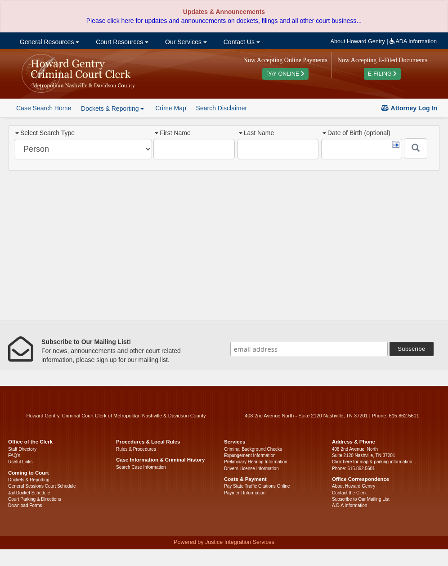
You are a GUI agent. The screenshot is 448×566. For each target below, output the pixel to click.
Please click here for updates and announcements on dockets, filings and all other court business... (224, 20)
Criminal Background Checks (253, 449)
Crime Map (170, 108)
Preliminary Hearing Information (255, 461)
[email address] (309, 349)
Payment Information (244, 492)
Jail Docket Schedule (29, 492)
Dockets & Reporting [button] (112, 108)
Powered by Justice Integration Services (224, 542)
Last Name (256, 132)
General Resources (48, 41)
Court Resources (121, 41)
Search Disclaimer (221, 108)
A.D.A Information (349, 505)
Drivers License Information (251, 468)
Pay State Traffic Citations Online (257, 486)
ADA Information (413, 41)
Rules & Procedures (136, 449)
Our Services (185, 41)
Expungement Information (250, 455)
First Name (172, 132)
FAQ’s (14, 455)
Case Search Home (43, 108)
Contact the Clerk (349, 492)
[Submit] (415, 148)
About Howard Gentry (358, 41)
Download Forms (25, 505)
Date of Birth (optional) (356, 132)
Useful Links (20, 461)
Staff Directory (22, 449)
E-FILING (382, 74)
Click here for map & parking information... (374, 461)
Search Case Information (141, 467)
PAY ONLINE (285, 74)
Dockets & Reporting (28, 479)
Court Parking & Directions (34, 499)
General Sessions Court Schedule (42, 486)
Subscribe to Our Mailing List (361, 499)
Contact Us (241, 41)
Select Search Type (45, 132)
